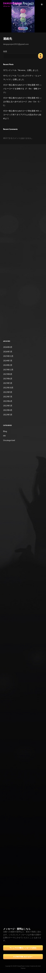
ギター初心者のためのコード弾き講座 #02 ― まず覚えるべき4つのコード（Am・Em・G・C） (22, 102)
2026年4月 (7, 347)
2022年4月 (7, 410)
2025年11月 (8, 356)
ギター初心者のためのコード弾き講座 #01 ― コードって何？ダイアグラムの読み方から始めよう (22, 115)
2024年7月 (7, 360)
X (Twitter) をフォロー (23, 957)
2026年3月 (7, 351)
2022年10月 (8, 387)
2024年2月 (7, 365)
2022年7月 (7, 396)
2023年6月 (7, 378)
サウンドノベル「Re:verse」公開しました (20, 70)
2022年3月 (7, 414)
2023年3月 (7, 383)
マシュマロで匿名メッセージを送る (23, 948)
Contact (27, 966)
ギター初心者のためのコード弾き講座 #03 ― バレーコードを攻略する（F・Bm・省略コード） (22, 89)
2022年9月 (7, 392)
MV (4, 436)
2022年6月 (7, 401)
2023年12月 (8, 369)
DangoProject (12, 3)
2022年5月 (7, 405)
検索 (5, 51)
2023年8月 (7, 374)
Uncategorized (9, 440)
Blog (5, 431)
